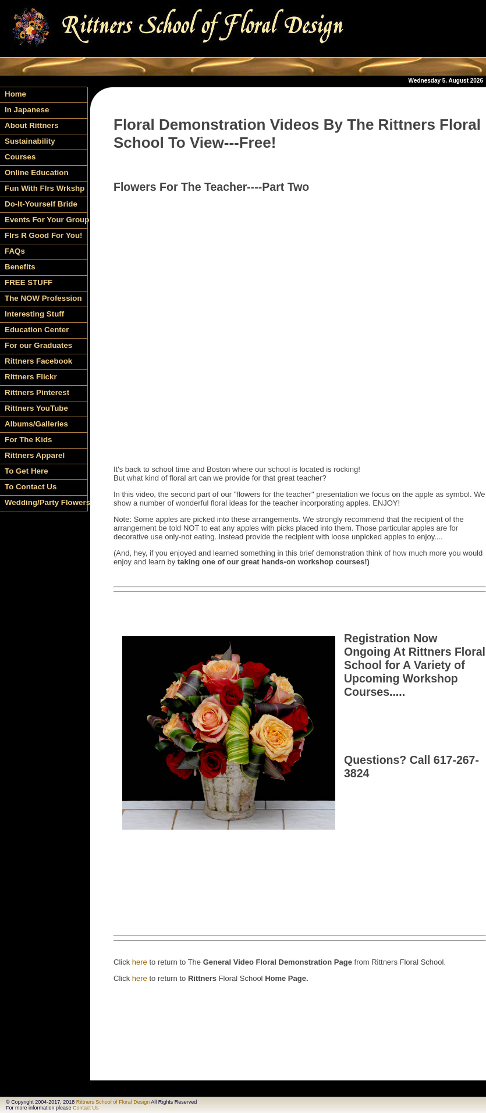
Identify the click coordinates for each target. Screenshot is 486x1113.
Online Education (37, 172)
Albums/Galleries (36, 423)
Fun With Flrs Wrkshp (44, 188)
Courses (20, 156)
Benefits (20, 266)
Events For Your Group (46, 219)
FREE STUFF (28, 282)
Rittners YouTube (36, 408)
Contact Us (86, 1108)
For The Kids (28, 439)
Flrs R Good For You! (44, 235)
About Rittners (32, 125)
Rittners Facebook (38, 361)
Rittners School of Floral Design (113, 1102)
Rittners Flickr (31, 376)
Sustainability (30, 141)
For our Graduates (38, 345)
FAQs (15, 251)
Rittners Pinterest (37, 392)
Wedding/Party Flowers (46, 502)
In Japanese (27, 109)
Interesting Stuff (34, 314)
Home (15, 94)
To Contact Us (30, 486)
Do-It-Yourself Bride (41, 204)
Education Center (37, 329)
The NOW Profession (43, 298)
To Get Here (26, 471)
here (139, 962)
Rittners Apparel (35, 455)
